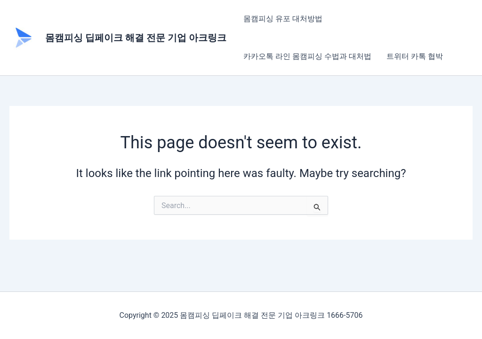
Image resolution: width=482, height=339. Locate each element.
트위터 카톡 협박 (414, 56)
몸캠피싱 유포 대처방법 (282, 18)
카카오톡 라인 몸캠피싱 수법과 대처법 (307, 56)
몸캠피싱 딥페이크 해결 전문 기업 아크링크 (135, 37)
